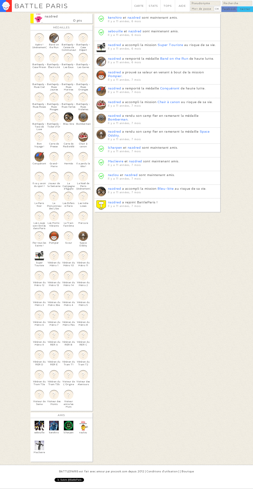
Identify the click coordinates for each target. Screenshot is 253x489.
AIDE (182, 5)
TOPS (168, 5)
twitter (245, 9)
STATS (153, 5)
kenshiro (115, 17)
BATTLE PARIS (41, 6)
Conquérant (170, 88)
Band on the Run (174, 58)
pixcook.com (119, 471)
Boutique (188, 471)
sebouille (115, 31)
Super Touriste (170, 45)
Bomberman (117, 119)
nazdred (51, 16)
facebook (229, 9)
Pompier (115, 76)
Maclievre (115, 161)
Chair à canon (169, 102)
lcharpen (115, 147)
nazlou (113, 175)
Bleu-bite (166, 188)
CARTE (139, 5)
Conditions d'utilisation (162, 471)
